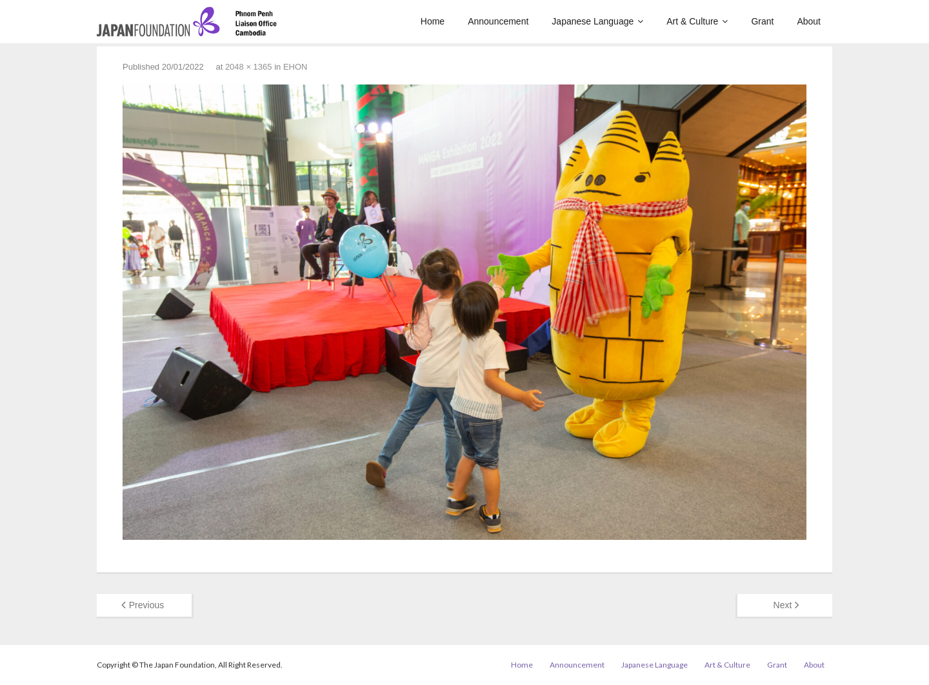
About (814, 665)
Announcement (577, 665)
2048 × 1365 (248, 67)
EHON (295, 67)
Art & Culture (727, 665)
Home (522, 665)
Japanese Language (654, 665)
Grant (777, 665)
